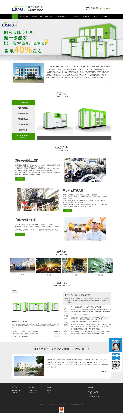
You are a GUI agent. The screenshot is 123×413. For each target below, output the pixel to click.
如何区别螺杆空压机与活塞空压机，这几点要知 (25, 333)
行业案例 (86, 16)
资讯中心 (95, 16)
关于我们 (104, 16)
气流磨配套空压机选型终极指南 (80, 314)
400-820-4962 (105, 8)
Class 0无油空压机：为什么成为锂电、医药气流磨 (86, 307)
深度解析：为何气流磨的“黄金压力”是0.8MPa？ (25, 331)
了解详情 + (20, 178)
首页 (14, 16)
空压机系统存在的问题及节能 (20, 336)
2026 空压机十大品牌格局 (19, 321)
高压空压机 (49, 16)
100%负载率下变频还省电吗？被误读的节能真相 (85, 321)
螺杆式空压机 (24, 16)
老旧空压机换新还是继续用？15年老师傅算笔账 (85, 329)
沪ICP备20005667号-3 (77, 404)
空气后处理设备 (75, 16)
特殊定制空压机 (61, 16)
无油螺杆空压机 (37, 16)
